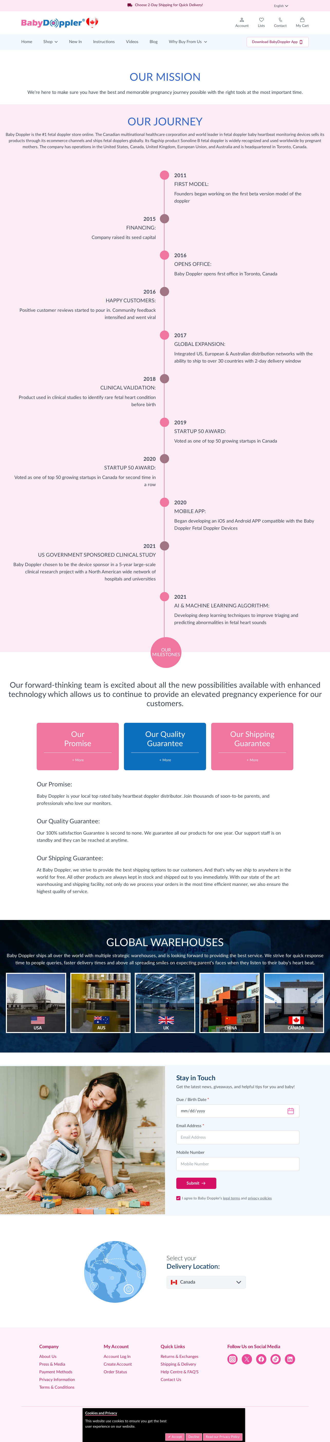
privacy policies (260, 1198)
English (281, 5)
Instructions (104, 42)
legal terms (231, 1198)
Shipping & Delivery (178, 1364)
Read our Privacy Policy (223, 1437)
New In (75, 42)
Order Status (115, 1372)
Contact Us (171, 1380)
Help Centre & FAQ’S (180, 1372)
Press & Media (52, 1364)
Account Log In (117, 1357)
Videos (132, 42)
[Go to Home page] (59, 22)
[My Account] (242, 22)
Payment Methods (55, 1372)
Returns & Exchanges (179, 1357)
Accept (176, 1437)
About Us (47, 1357)
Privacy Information (57, 1380)
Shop (48, 42)
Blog (154, 42)
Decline (193, 1437)
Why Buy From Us (185, 42)
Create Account (118, 1364)
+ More (78, 760)
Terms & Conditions (56, 1387)
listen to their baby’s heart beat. (282, 963)
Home (26, 42)
